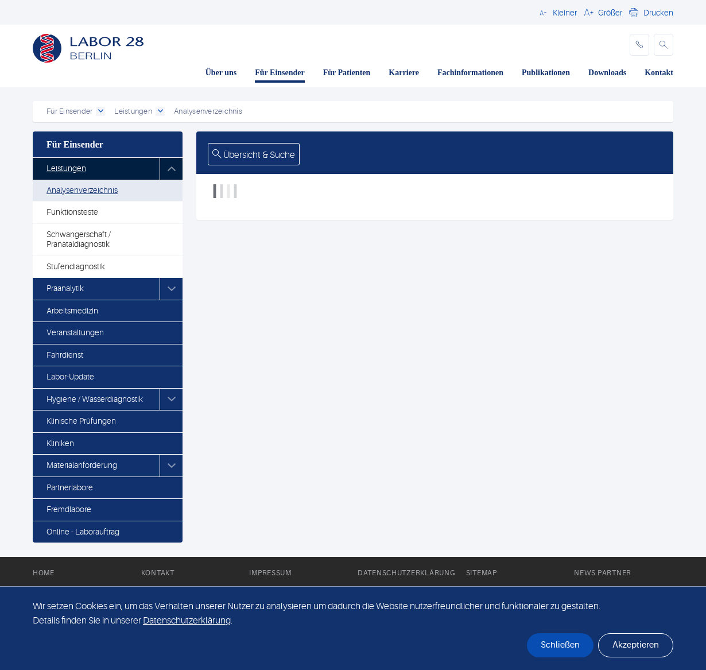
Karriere (404, 72)
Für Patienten (347, 72)
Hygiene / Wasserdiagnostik (94, 399)
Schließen (560, 645)
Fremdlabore (68, 509)
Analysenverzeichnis (82, 190)
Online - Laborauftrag (82, 531)
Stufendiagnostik (75, 266)
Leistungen (66, 168)
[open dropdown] (100, 111)
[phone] (639, 45)
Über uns (221, 72)
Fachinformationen (470, 72)
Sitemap (481, 573)
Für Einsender (279, 72)
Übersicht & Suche (253, 155)
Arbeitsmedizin (72, 310)
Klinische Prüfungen (81, 420)
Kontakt (659, 72)
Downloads (607, 72)
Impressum (270, 573)
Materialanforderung (81, 465)
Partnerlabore (69, 487)
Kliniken (60, 443)
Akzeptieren (635, 645)
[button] (556, 12)
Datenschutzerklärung (406, 573)
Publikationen (546, 72)
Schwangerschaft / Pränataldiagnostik (78, 239)
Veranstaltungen (75, 332)
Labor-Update (70, 376)
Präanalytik (65, 288)
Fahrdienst (64, 354)
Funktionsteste (72, 211)
